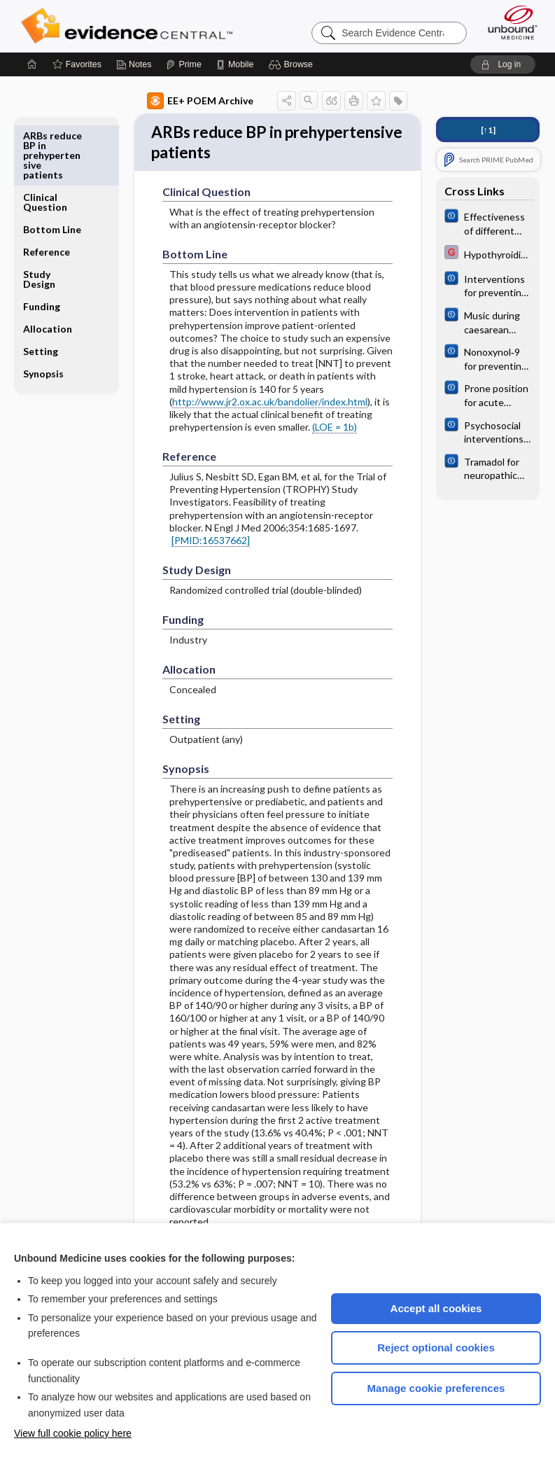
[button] (293, 64)
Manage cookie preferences (436, 1388)
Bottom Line (52, 168)
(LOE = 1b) (334, 432)
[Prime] (183, 64)
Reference (46, 190)
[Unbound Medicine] (508, 22)
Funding (41, 245)
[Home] (32, 64)
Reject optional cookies (436, 1347)
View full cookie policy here (73, 1433)
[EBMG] (488, 254)
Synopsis (43, 312)
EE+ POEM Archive (200, 100)
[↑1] (488, 130)
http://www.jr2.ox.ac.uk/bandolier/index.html (269, 406)
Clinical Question (45, 140)
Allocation (47, 267)
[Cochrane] (488, 222)
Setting (40, 289)
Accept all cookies (436, 1308)
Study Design (39, 217)
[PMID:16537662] (210, 545)
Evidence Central (130, 26)
